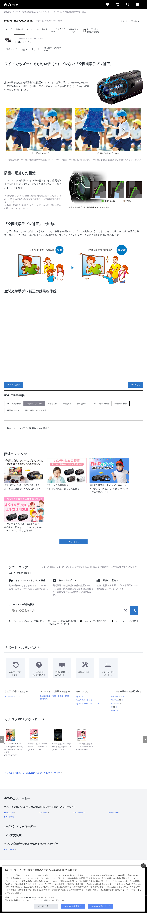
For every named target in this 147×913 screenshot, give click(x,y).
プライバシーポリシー (42, 900)
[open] (128, 4)
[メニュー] (138, 4)
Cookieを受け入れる (101, 906)
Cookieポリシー (33, 898)
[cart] (118, 4)
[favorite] (108, 4)
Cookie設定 (43, 906)
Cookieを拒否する (73, 906)
